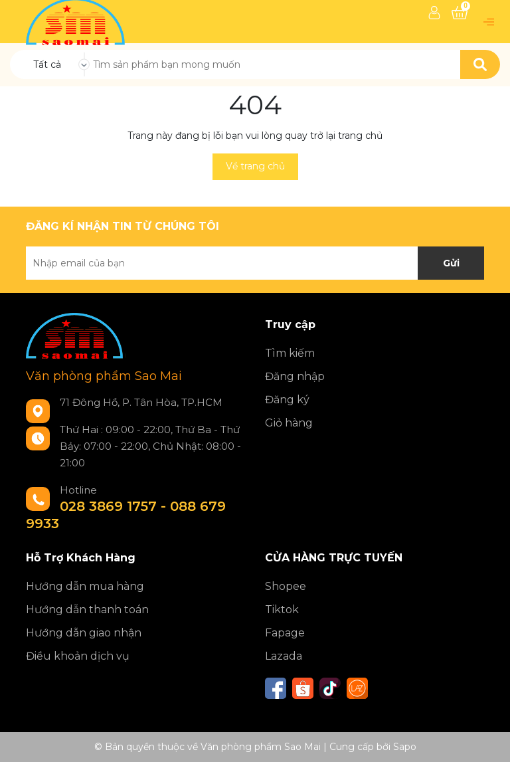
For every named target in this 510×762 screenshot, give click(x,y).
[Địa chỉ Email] (255, 263)
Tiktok (282, 609)
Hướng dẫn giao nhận (83, 632)
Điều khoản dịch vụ (77, 656)
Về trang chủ (255, 166)
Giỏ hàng (289, 423)
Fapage (285, 632)
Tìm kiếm (290, 353)
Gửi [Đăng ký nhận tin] (451, 263)
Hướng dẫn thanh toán (87, 609)
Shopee (285, 586)
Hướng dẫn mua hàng (85, 586)
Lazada (283, 656)
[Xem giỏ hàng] (460, 13)
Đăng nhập (295, 376)
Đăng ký (287, 399)
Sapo (404, 747)
